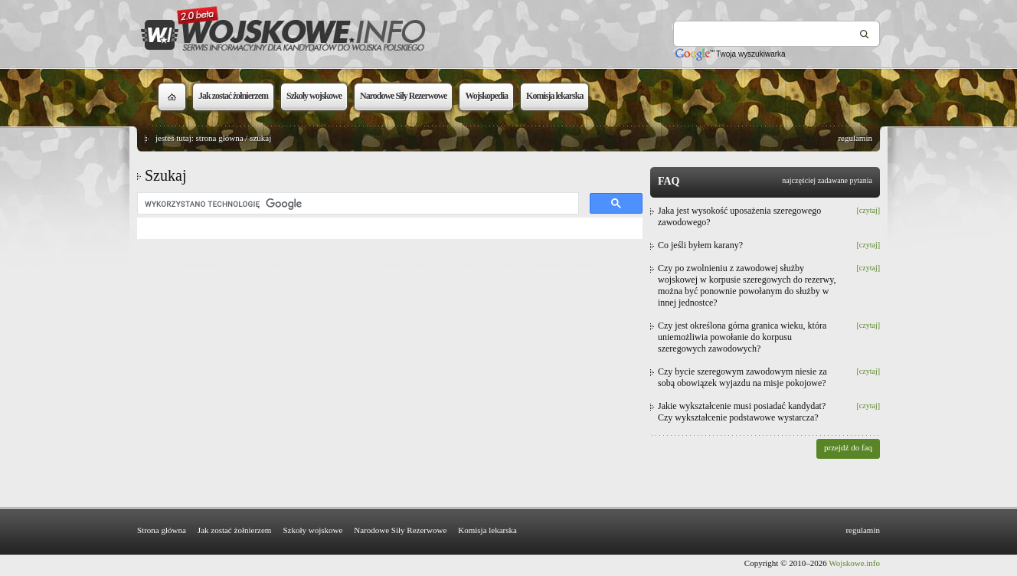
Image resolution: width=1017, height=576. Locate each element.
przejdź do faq (848, 447)
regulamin (855, 137)
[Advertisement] (390, 369)
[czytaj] (868, 210)
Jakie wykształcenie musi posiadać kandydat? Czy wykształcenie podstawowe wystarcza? (742, 412)
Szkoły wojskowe (312, 530)
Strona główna (161, 530)
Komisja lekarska (487, 530)
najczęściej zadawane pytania (827, 180)
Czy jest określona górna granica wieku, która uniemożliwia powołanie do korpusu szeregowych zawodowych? (742, 337)
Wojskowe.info (854, 563)
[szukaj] (356, 204)
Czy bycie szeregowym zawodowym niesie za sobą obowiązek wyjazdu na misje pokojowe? (742, 377)
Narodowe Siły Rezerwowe (400, 530)
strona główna (220, 137)
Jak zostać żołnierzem (235, 530)
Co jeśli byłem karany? (700, 245)
